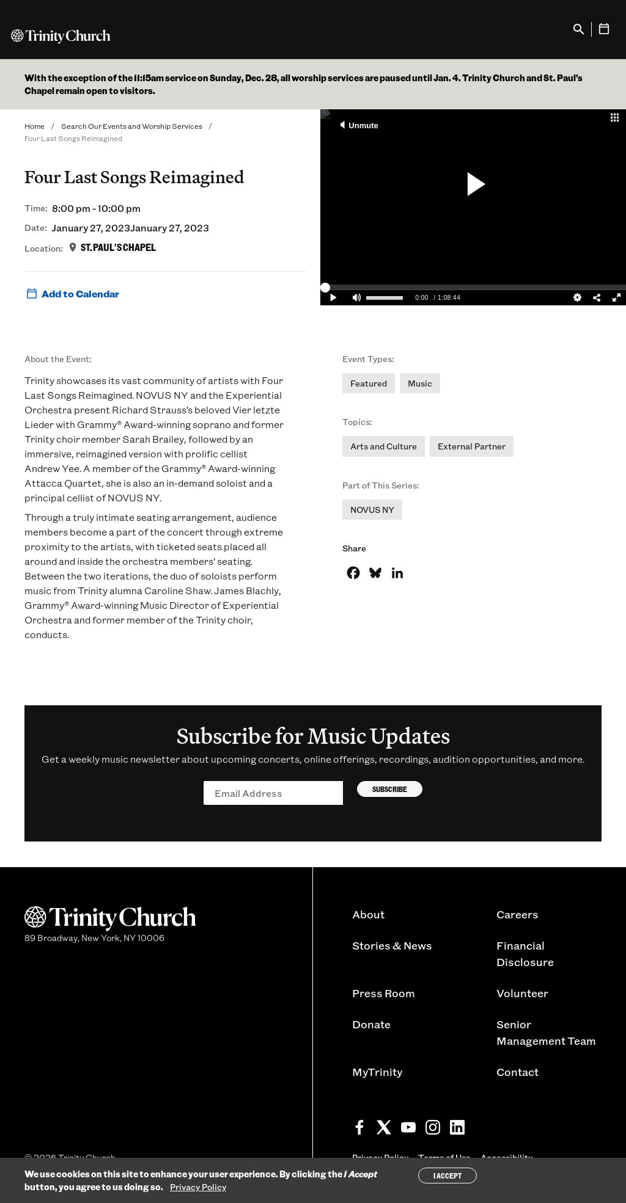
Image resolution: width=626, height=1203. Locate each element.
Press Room (383, 993)
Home (34, 126)
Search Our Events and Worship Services (131, 126)
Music (420, 383)
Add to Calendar (71, 293)
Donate (371, 1024)
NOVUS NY (372, 509)
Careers (517, 914)
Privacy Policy (198, 1187)
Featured (368, 383)
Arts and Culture (383, 446)
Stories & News (392, 945)
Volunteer (522, 993)
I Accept (447, 1175)
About (368, 914)
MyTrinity (377, 1071)
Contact (517, 1071)
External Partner (472, 446)
